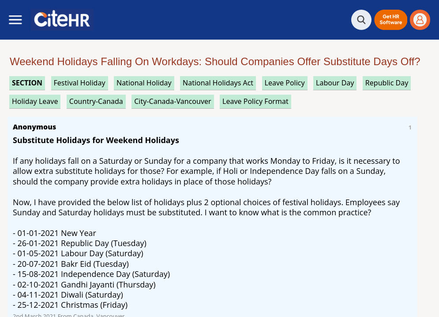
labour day (335, 83)
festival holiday (79, 83)
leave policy (285, 83)
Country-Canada (96, 101)
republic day (386, 83)
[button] (390, 20)
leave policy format (255, 101)
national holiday (144, 83)
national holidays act (218, 83)
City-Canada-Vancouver (172, 101)
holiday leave (35, 101)
